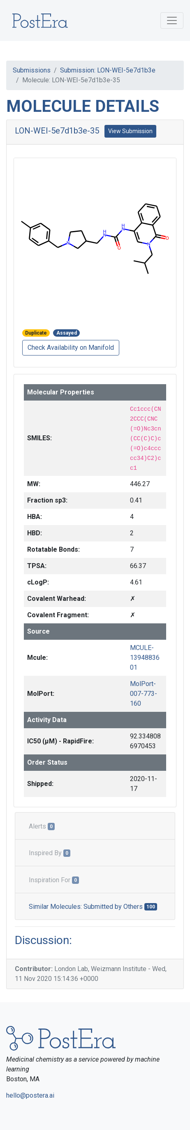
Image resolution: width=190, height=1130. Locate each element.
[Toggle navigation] (171, 20)
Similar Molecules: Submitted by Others (93, 906)
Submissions (32, 70)
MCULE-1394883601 (145, 657)
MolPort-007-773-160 (143, 693)
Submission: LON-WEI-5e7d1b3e (107, 70)
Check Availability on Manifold (71, 347)
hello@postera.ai (30, 1095)
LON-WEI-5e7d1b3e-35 (57, 131)
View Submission (130, 131)
